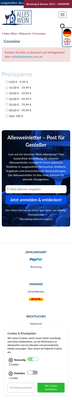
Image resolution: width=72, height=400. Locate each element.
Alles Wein (10, 33)
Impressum (36, 323)
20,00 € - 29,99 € (18, 93)
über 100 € (14, 116)
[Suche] (63, 27)
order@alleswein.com (24, 56)
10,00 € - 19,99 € (18, 87)
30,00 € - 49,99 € (18, 99)
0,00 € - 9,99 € (17, 82)
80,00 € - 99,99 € (18, 110)
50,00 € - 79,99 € (18, 104)
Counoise (40, 33)
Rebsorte (25, 33)
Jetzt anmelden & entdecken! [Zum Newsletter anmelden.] (36, 199)
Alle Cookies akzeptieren (51, 391)
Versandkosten (36, 291)
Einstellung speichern (21, 391)
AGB (36, 330)
